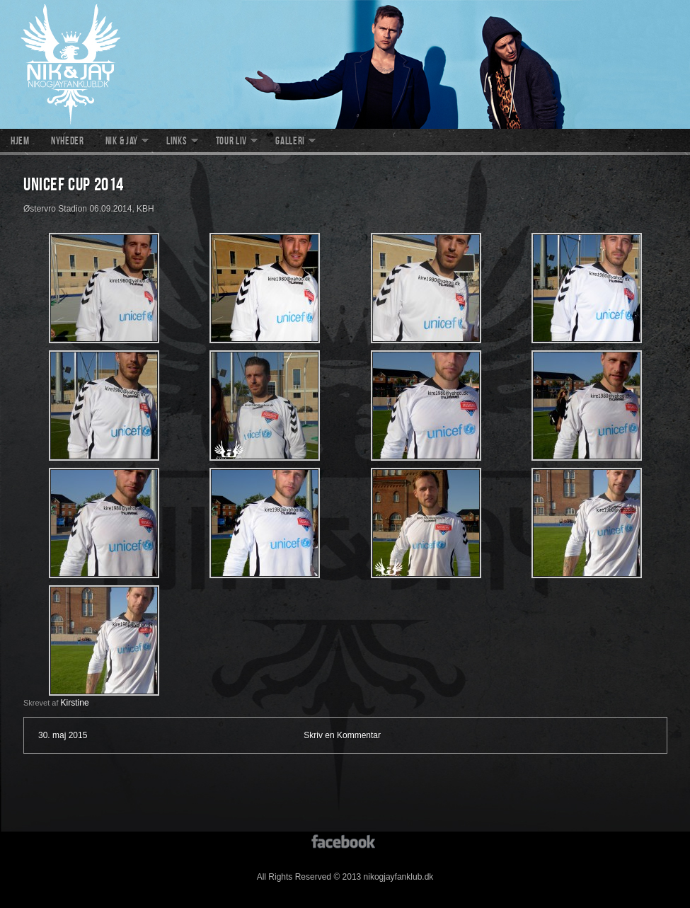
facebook (345, 840)
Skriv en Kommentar (342, 735)
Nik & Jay (121, 142)
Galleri (290, 142)
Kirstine (75, 703)
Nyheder (67, 142)
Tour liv (232, 142)
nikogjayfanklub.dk (345, 64)
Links (177, 142)
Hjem (20, 142)
